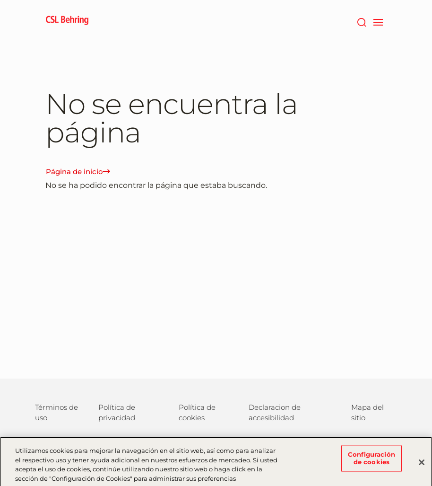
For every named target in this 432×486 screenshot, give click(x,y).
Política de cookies (197, 412)
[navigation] (378, 21)
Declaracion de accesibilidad (275, 412)
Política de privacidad (116, 412)
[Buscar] (361, 21)
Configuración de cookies (371, 461)
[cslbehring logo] (67, 21)
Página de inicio (78, 171)
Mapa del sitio (367, 412)
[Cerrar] (421, 466)
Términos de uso (56, 412)
